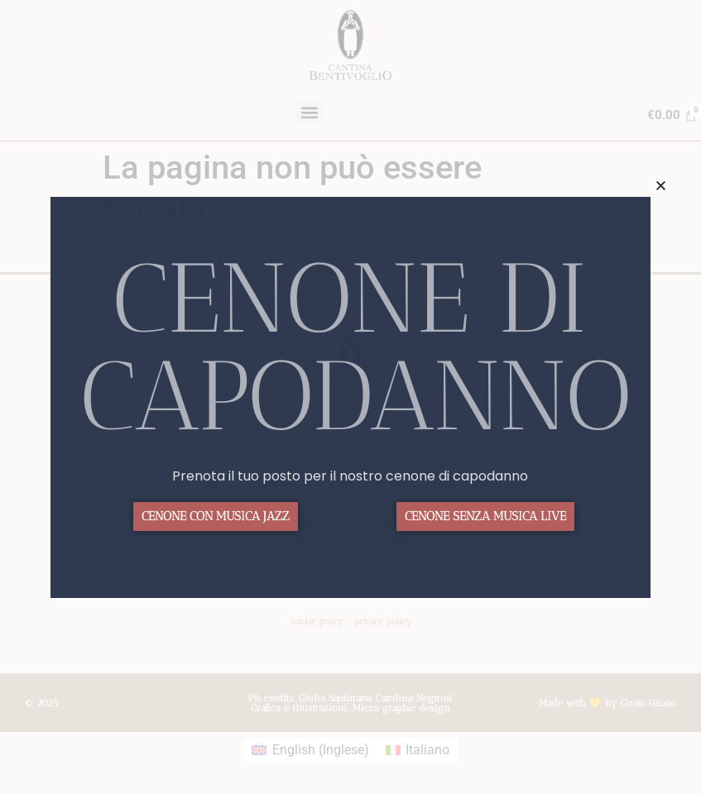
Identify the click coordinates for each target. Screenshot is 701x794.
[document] (350, 397)
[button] (661, 185)
